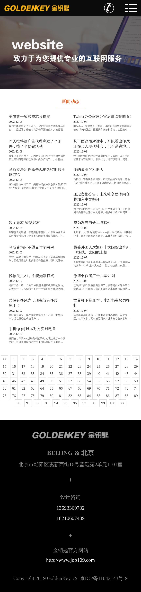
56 (107, 381)
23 (79, 366)
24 (89, 366)
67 (70, 388)
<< (4, 359)
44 (136, 374)
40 (98, 374)
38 (79, 374)
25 (98, 366)
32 (23, 374)
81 (61, 396)
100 (112, 403)
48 (33, 381)
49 (42, 381)
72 (117, 388)
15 (4, 366)
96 (75, 403)
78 (33, 396)
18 (33, 366)
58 (126, 381)
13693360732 (70, 508)
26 (107, 366)
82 (70, 396)
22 (70, 366)
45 (4, 381)
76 (14, 396)
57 (117, 381)
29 (136, 366)
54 (89, 381)
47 (23, 381)
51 (61, 381)
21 (61, 366)
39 (89, 374)
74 (136, 388)
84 (89, 396)
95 (65, 403)
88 (126, 396)
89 (136, 396)
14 (136, 359)
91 (28, 403)
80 (51, 396)
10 (98, 359)
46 (14, 381)
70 (98, 388)
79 (42, 396)
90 (18, 403)
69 (89, 388)
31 (14, 374)
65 (51, 388)
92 (37, 403)
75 (4, 396)
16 (14, 366)
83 (79, 396)
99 (103, 403)
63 (33, 388)
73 (126, 388)
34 (42, 374)
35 (51, 374)
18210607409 (70, 518)
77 (23, 396)
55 (98, 381)
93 (47, 403)
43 (126, 374)
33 (33, 374)
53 (79, 381)
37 (70, 374)
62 (23, 388)
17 (23, 366)
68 (79, 388)
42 (117, 374)
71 (107, 388)
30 (4, 374)
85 (98, 396)
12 (117, 359)
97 (84, 403)
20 (51, 366)
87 (117, 396)
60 (4, 388)
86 (107, 396)
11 (108, 359)
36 (61, 374)
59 (136, 381)
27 (117, 366)
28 (126, 366)
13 (126, 359)
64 (42, 388)
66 (61, 388)
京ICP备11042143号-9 (70, 578)
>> (122, 403)
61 (14, 388)
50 (51, 381)
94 (56, 403)
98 (93, 403)
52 (70, 381)
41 (107, 374)
